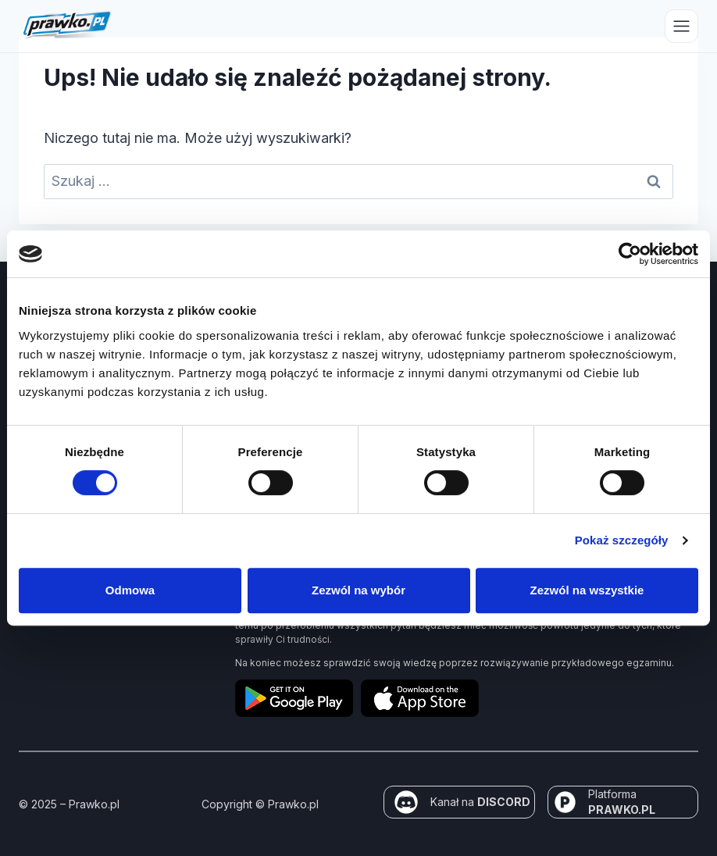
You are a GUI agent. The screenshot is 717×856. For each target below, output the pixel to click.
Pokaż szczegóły (622, 540)
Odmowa (130, 590)
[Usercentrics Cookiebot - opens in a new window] (630, 254)
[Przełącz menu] (681, 26)
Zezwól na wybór (358, 590)
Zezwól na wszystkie (587, 590)
